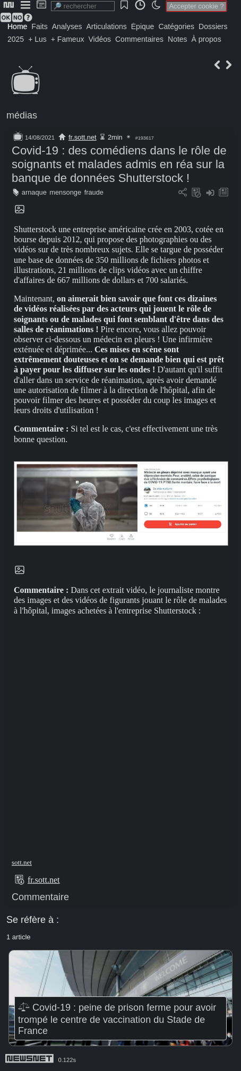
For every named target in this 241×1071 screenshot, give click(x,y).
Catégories (176, 26)
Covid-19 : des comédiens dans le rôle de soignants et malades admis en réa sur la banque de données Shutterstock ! (119, 164)
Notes (177, 39)
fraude (94, 192)
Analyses (67, 26)
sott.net (22, 862)
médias (21, 115)
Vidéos (99, 39)
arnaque (34, 192)
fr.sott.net (82, 137)
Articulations (107, 26)
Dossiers (213, 26)
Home (17, 26)
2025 (15, 39)
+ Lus (37, 39)
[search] (83, 6)
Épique (142, 26)
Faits (39, 26)
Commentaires (139, 39)
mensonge (65, 192)
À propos (206, 39)
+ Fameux (67, 39)
